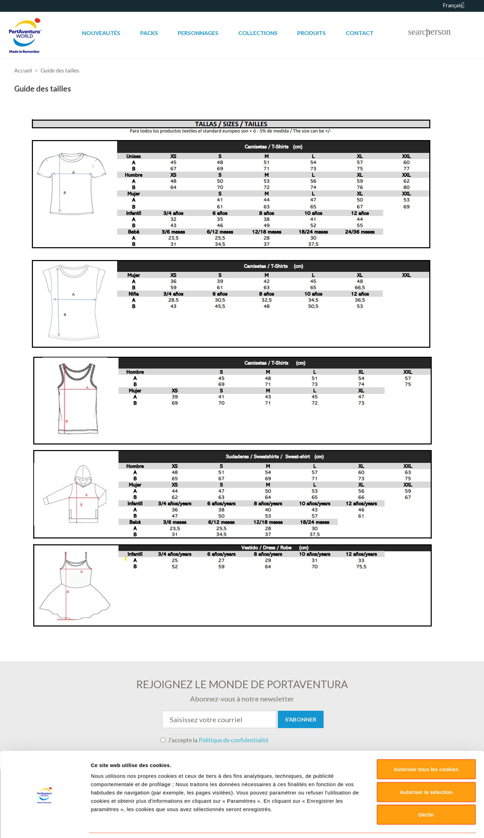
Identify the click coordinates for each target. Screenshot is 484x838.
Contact (359, 32)
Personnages (198, 32)
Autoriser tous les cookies (426, 686)
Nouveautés (101, 32)
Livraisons (276, 799)
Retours (306, 799)
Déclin (426, 732)
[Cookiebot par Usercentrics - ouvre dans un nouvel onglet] (45, 764)
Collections (258, 32)
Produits (311, 32)
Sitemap (378, 799)
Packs (149, 32)
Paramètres (367, 764)
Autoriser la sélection (426, 709)
